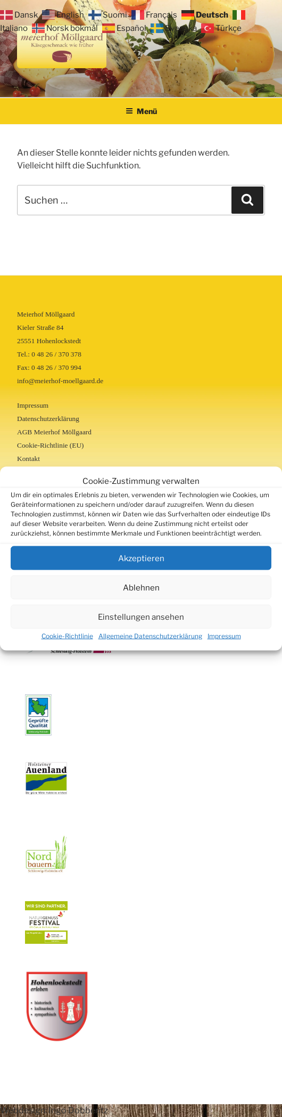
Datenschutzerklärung (48, 419)
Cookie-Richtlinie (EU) (50, 445)
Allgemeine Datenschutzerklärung (150, 636)
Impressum (224, 636)
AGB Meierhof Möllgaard (54, 432)
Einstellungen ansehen (141, 616)
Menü (141, 111)
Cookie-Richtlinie (67, 636)
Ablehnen (141, 587)
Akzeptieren (141, 558)
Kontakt (28, 459)
